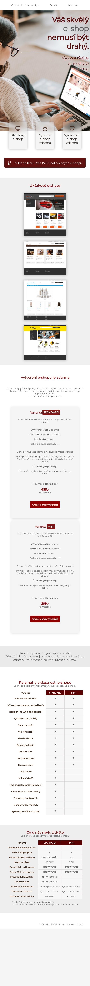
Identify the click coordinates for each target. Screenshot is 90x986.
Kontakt (73, 5)
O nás (53, 5)
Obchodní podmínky (24, 5)
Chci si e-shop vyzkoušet (45, 505)
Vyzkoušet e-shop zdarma (72, 139)
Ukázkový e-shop (18, 137)
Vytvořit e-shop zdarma (45, 139)
